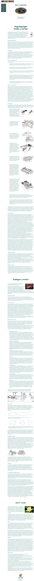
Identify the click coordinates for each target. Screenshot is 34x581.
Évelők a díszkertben (20, 17)
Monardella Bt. (20, 579)
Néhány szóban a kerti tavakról (20, 18)
